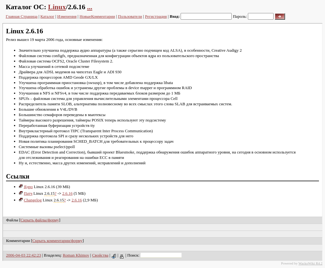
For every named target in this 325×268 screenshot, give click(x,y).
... (89, 7)
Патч (25, 193)
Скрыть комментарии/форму (57, 240)
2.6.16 (67, 193)
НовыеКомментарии (97, 16)
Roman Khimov (76, 255)
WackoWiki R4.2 (310, 263)
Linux (57, 7)
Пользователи (130, 16)
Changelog (30, 200)
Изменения (66, 16)
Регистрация (156, 16)
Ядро (26, 186)
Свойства (100, 255)
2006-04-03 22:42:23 (23, 255)
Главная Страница (21, 16)
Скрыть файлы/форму (40, 220)
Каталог (47, 16)
